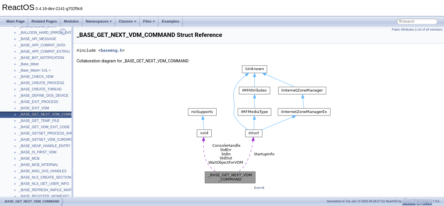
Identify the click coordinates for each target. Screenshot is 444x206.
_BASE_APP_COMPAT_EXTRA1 (44, 51)
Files (149, 21)
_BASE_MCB (29, 159)
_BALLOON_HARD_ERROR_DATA (46, 33)
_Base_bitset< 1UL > (35, 70)
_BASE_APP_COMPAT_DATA (42, 45)
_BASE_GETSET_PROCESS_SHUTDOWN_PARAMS (61, 133)
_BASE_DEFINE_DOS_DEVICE (43, 96)
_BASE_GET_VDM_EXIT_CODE (44, 127)
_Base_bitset (29, 64)
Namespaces (99, 21)
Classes (127, 21)
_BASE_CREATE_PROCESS (41, 83)
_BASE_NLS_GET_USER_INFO (44, 184)
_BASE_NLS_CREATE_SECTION (45, 177)
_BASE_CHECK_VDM (36, 77)
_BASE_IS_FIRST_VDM (37, 152)
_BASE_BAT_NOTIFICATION (41, 58)
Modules (71, 21)
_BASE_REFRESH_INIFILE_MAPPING (49, 190)
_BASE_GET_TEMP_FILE (39, 121)
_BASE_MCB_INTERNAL (38, 165)
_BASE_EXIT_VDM (34, 108)
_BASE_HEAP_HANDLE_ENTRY (45, 146)
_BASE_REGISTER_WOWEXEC (44, 196)
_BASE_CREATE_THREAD (40, 89)
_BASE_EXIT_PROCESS (38, 102)
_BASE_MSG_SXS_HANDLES (43, 171)
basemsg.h (111, 50)
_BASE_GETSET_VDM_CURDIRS (46, 140)
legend (259, 187)
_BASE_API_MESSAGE (37, 39)
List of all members (430, 29)
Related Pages (44, 21)
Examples (170, 21)
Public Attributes (403, 29)
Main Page (15, 21)
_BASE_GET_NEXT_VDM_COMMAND (49, 114)
